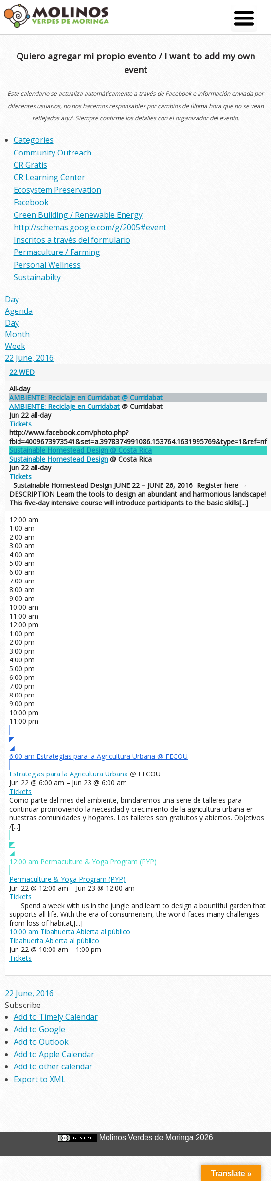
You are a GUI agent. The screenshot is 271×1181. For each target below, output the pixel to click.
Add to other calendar (53, 1066)
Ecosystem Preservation (57, 189)
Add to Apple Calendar (54, 1054)
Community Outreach (52, 152)
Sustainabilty (37, 277)
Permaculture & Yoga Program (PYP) (67, 879)
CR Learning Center (49, 177)
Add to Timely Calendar (56, 1016)
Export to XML (40, 1079)
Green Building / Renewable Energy (78, 215)
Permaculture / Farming (57, 252)
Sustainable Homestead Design (58, 459)
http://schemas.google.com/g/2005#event (90, 227)
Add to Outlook (41, 1041)
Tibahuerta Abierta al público (54, 940)
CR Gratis (30, 164)
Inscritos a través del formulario (72, 239)
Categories (34, 140)
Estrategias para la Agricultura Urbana (68, 773)
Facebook (31, 202)
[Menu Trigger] (244, 18)
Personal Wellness (47, 264)
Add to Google (39, 1029)
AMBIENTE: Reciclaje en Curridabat (64, 406)
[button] (23, 1005)
